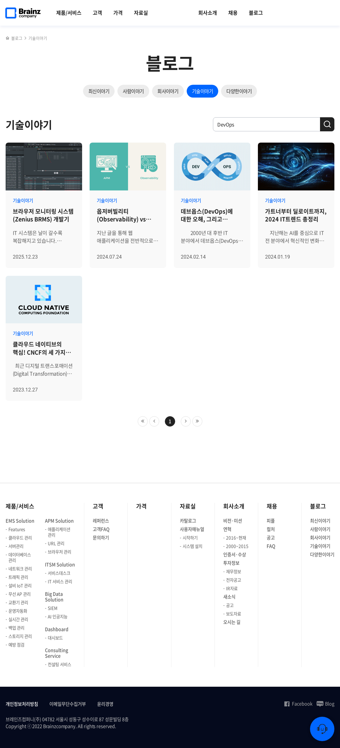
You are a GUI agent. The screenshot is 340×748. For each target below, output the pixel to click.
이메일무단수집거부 (67, 704)
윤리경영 (105, 704)
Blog (325, 703)
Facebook (298, 703)
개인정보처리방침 (22, 704)
